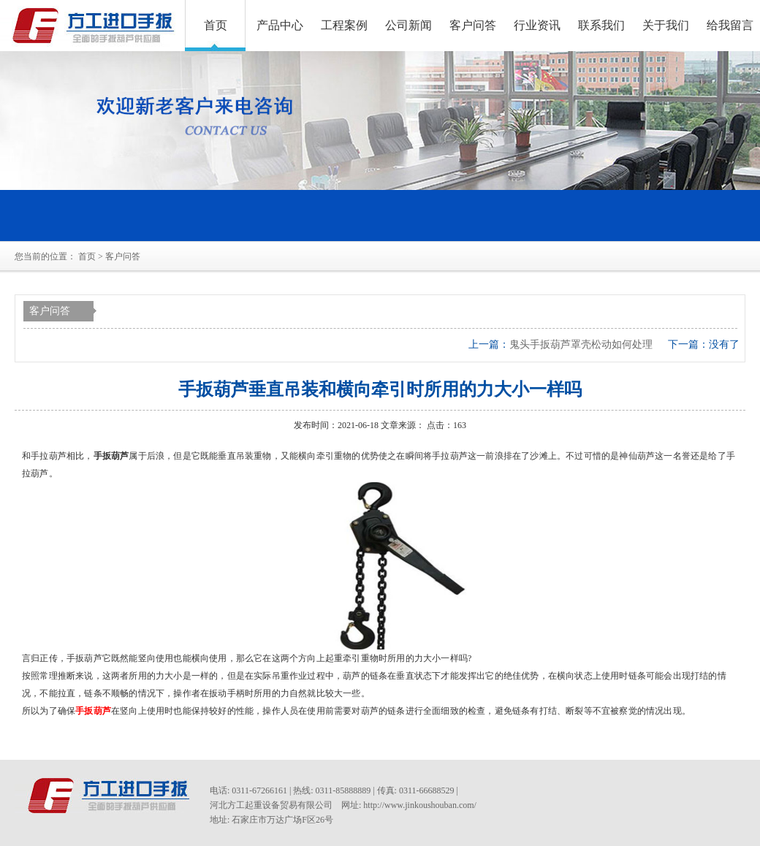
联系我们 (601, 25)
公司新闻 (408, 25)
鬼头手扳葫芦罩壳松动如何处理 (581, 344)
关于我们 (665, 25)
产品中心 (279, 25)
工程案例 (344, 25)
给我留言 (730, 25)
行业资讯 (537, 25)
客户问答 (472, 25)
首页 (215, 25)
